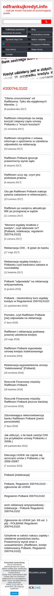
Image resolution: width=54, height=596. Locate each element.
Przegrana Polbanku (41, 44)
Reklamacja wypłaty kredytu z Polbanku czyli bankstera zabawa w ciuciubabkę (26, 264)
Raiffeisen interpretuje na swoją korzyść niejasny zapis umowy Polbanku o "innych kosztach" (23, 121)
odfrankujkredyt (25, 6)
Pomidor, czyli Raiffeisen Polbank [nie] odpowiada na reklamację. (24, 316)
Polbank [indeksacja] (17, 474)
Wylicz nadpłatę (39, 39)
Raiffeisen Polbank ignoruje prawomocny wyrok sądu (21, 159)
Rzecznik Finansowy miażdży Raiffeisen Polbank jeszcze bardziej (26, 400)
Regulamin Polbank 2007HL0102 (24, 495)
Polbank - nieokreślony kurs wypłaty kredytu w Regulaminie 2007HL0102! (27, 300)
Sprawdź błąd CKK (14, 39)
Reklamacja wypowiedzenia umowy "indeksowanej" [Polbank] (26, 367)
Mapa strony (37, 49)
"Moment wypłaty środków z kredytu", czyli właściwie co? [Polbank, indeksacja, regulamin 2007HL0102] (23, 229)
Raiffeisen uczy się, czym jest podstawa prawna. (22, 176)
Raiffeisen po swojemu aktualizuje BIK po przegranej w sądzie (25, 210)
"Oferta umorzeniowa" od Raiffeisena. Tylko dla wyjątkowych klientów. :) (25, 101)
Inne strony (11, 49)
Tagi (8, 44)
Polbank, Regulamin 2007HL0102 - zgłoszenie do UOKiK (25, 485)
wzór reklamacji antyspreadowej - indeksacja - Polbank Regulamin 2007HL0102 (24, 508)
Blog (34, 29)
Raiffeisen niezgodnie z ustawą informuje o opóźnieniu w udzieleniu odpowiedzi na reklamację (26, 141)
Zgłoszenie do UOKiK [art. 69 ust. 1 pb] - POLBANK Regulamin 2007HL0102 (26, 523)
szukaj (46, 21)
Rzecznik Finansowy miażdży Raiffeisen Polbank (22, 383)
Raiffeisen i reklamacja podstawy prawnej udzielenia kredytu (24, 333)
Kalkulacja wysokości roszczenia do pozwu (13, 31)
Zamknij (14, 593)
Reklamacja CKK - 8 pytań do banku (26, 247)
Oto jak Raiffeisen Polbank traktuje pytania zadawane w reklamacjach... (26, 193)
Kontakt (9, 54)
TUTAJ (13, 585)
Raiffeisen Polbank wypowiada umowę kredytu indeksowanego (23, 350)
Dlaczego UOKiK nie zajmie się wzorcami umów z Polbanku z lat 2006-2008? (24, 458)
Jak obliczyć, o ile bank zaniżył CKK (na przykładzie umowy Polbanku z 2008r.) (26, 438)
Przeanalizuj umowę (41, 34)
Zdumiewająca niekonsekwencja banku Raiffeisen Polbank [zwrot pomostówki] (24, 418)
